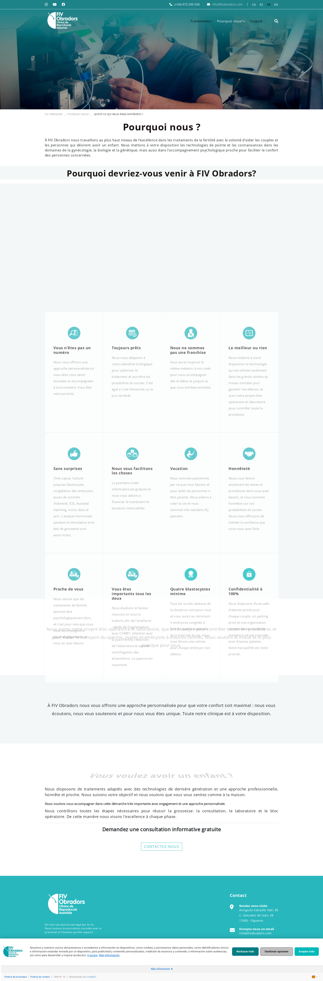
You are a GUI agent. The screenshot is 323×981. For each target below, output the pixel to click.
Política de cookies (40, 977)
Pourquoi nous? (78, 114)
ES (261, 5)
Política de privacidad (15, 977)
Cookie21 (91, 977)
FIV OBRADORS (54, 114)
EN (276, 5)
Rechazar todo (245, 951)
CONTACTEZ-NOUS (161, 846)
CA (254, 5)
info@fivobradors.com (227, 4)
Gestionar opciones (276, 951)
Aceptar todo (307, 951)
